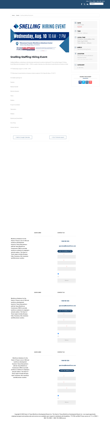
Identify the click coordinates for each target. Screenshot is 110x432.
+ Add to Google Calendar (22, 137)
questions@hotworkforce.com (67, 246)
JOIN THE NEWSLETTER (65, 251)
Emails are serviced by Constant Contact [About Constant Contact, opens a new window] (69, 286)
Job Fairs (80, 67)
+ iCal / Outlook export (57, 137)
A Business (60, 335)
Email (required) (62, 266)
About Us (36, 241)
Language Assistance (40, 256)
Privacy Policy (38, 253)
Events (17, 15)
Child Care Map (38, 247)
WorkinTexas (37, 244)
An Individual (60, 337)
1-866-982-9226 (100, 1)
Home (13, 15)
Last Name (60, 260)
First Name (60, 254)
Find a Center (37, 250)
